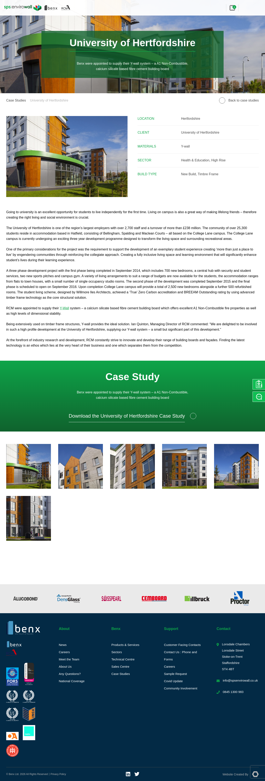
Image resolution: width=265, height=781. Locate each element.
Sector (144, 160)
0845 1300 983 (233, 692)
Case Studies (16, 100)
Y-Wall (64, 308)
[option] (25, 598)
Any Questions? (70, 674)
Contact (223, 629)
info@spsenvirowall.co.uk (240, 680)
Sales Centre (120, 666)
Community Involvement (180, 688)
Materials (146, 146)
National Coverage (71, 681)
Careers (64, 652)
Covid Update (173, 681)
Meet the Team (69, 659)
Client (143, 132)
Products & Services (125, 645)
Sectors (116, 652)
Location (145, 118)
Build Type (147, 174)
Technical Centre (123, 659)
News (63, 645)
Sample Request (175, 674)
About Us (65, 666)
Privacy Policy (58, 774)
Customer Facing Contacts (182, 645)
